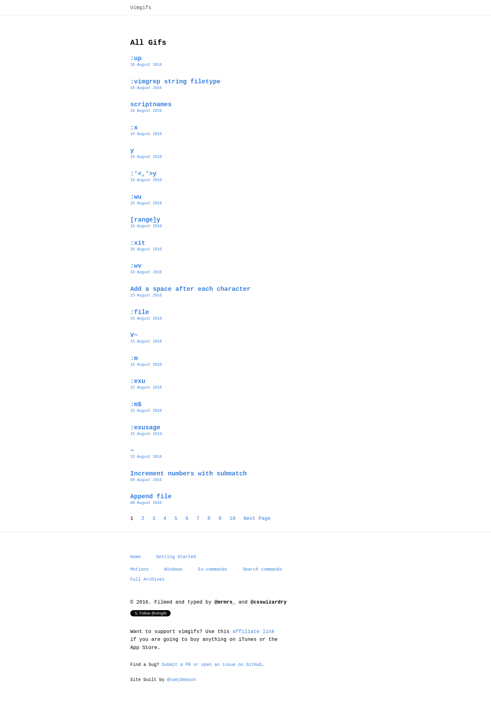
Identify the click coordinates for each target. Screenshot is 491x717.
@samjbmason (181, 690)
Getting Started (176, 562)
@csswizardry (269, 610)
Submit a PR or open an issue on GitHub (212, 674)
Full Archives (147, 586)
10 (232, 522)
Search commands (262, 575)
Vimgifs (140, 8)
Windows (173, 575)
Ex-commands (212, 575)
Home (135, 562)
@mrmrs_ (224, 610)
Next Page (257, 522)
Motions (139, 575)
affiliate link (253, 640)
